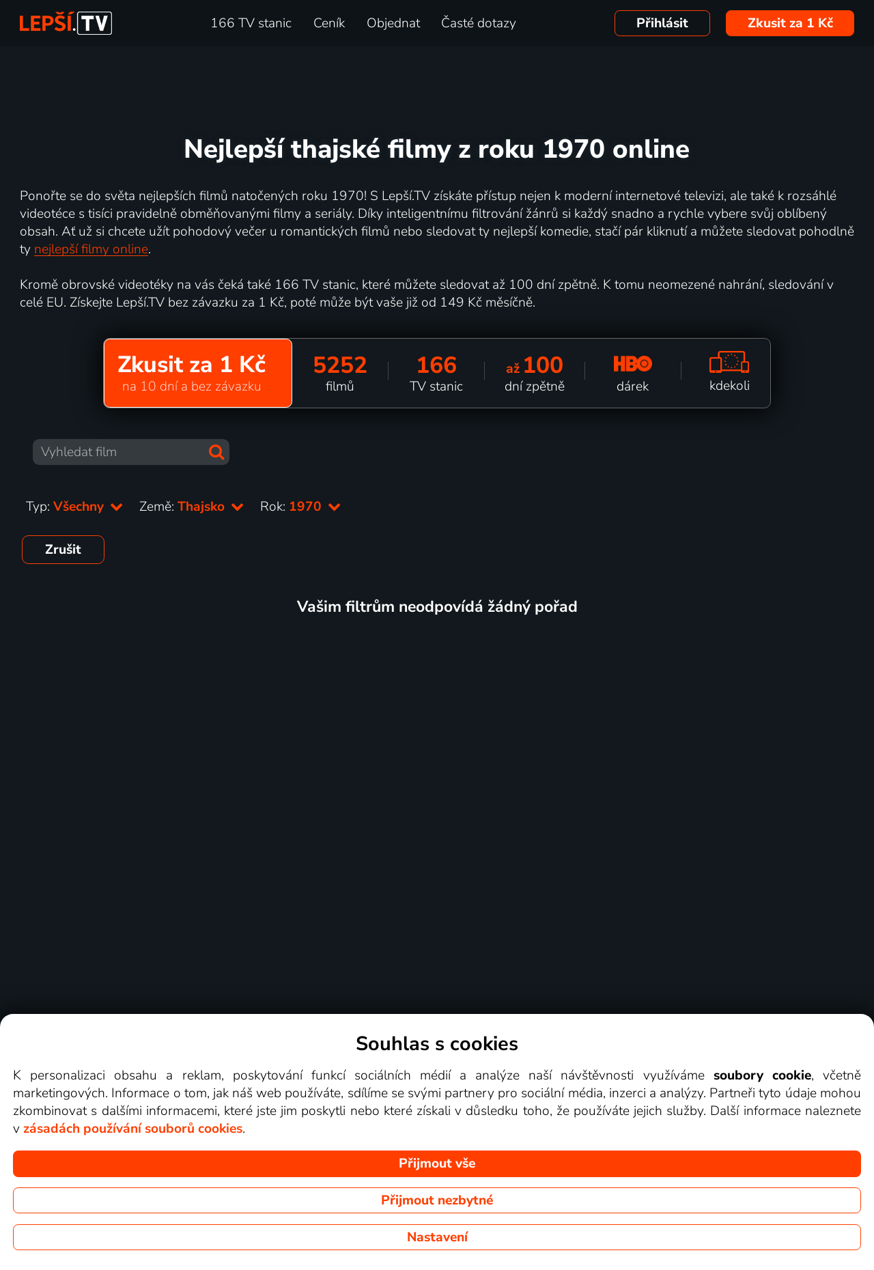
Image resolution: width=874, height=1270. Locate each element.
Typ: (74, 507)
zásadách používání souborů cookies (132, 1129)
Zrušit (63, 550)
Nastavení (437, 1237)
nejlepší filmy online (91, 249)
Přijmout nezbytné (437, 1200)
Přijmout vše (437, 1163)
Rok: (300, 507)
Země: (191, 507)
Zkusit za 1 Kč (790, 23)
